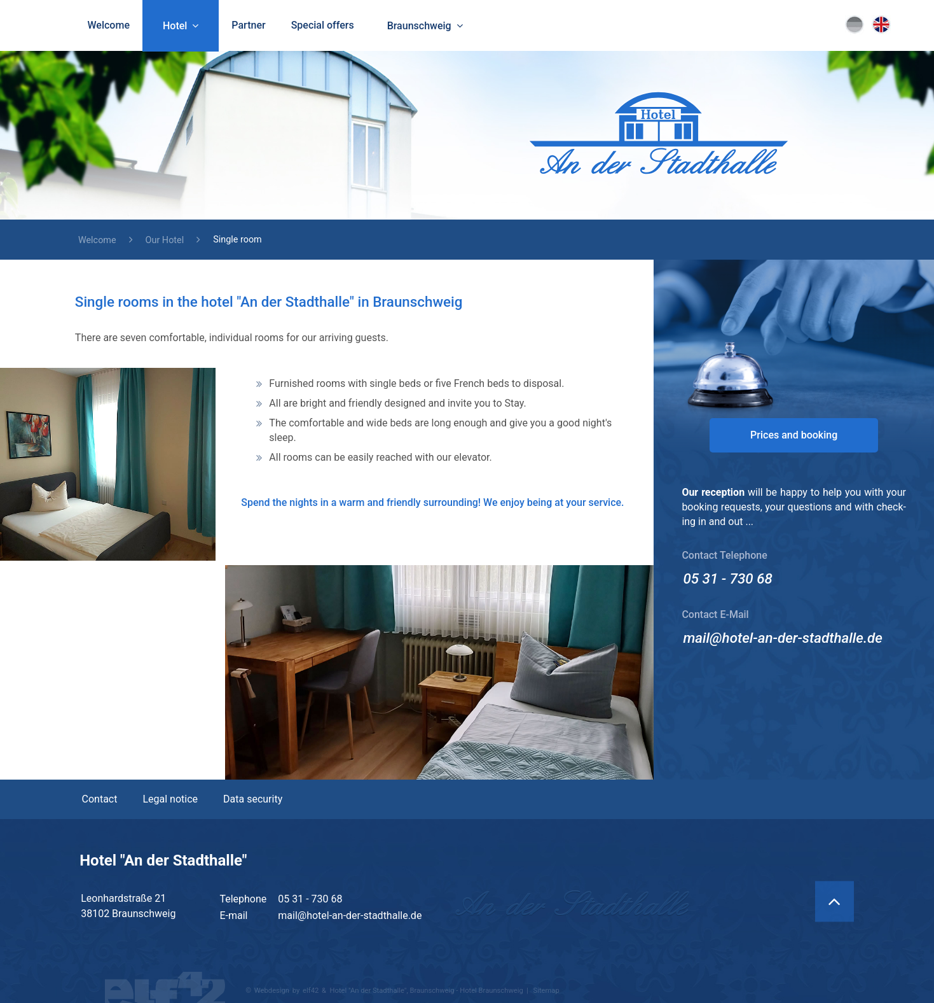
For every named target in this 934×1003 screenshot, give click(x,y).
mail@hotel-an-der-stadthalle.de (782, 637)
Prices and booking (793, 435)
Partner (248, 25)
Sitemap (546, 990)
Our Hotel (165, 240)
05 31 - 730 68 (728, 578)
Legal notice (170, 799)
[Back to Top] (834, 901)
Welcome (109, 25)
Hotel (175, 26)
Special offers (322, 25)
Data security (252, 799)
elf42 (311, 990)
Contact (100, 799)
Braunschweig (419, 26)
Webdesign (271, 990)
